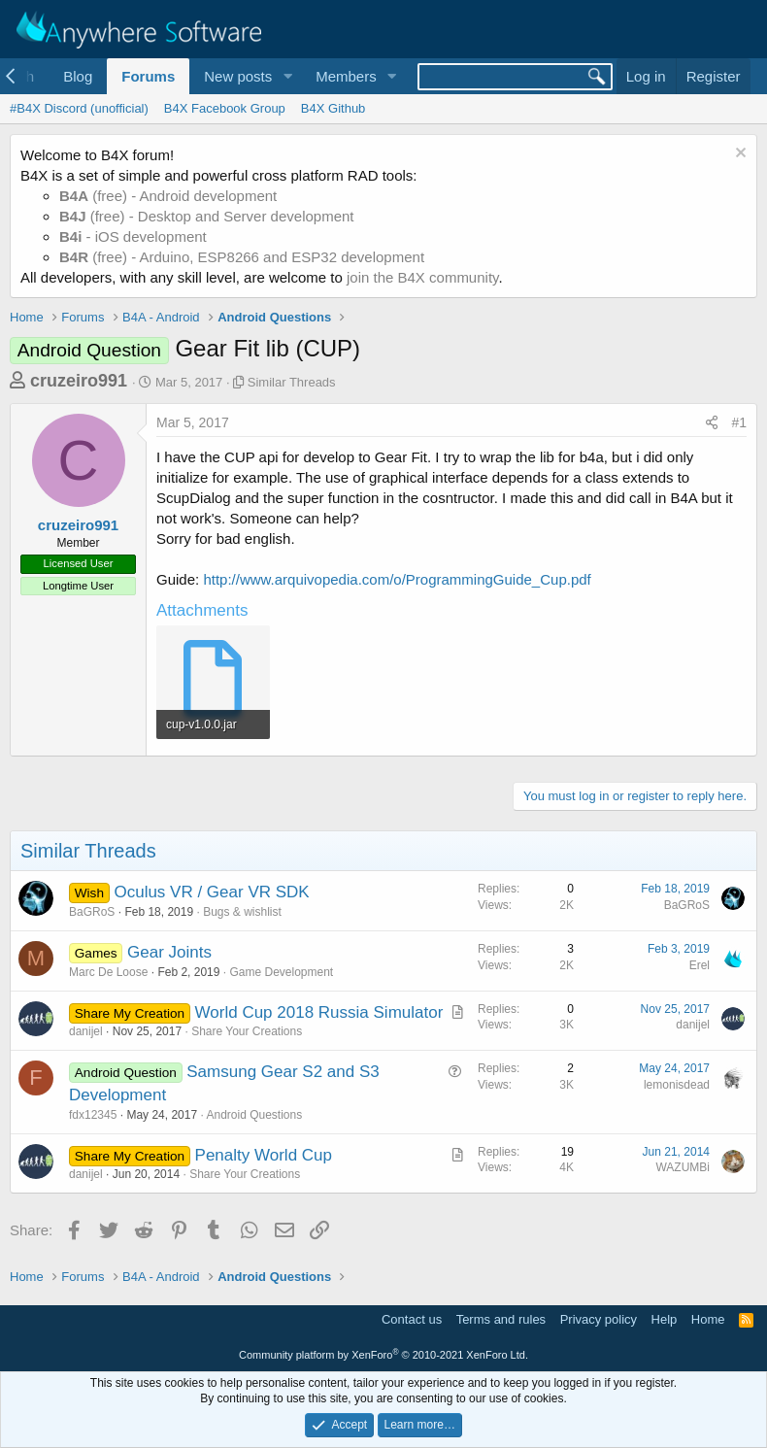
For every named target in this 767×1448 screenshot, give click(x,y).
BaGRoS (92, 912)
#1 (739, 422)
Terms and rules (501, 1319)
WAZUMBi (682, 1167)
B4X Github (333, 108)
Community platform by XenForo (383, 1355)
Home (708, 1319)
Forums (148, 76)
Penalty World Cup (263, 1155)
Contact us (412, 1319)
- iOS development (133, 236)
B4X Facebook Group (224, 108)
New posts (238, 76)
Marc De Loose (108, 972)
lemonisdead (677, 1085)
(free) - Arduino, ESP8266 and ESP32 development (241, 257)
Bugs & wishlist (242, 912)
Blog (77, 76)
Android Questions (254, 1115)
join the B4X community (422, 277)
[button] (287, 76)
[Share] (711, 423)
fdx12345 (93, 1115)
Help (664, 1319)
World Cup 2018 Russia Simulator (319, 1012)
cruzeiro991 (78, 380)
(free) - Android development (168, 195)
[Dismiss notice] (738, 155)
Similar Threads (292, 382)
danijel (86, 1031)
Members (346, 76)
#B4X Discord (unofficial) (79, 108)
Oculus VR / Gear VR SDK (211, 892)
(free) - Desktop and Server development (206, 216)
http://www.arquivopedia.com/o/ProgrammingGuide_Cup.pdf (396, 579)
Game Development (281, 972)
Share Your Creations (246, 1031)
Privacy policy (598, 1319)
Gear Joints (169, 952)
